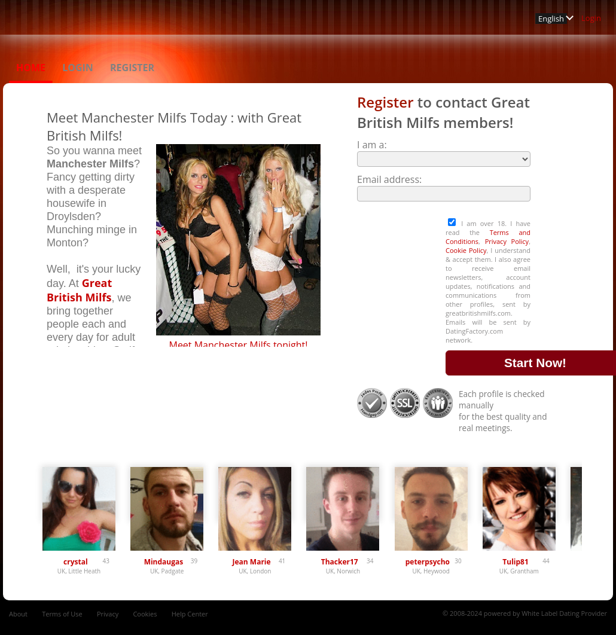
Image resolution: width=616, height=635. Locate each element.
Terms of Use (62, 613)
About (18, 613)
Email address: (389, 179)
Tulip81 (515, 562)
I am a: (372, 144)
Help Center (190, 613)
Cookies (145, 613)
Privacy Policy (507, 241)
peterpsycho (427, 562)
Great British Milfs (79, 290)
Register (132, 67)
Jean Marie (252, 562)
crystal (75, 562)
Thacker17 (339, 562)
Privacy (107, 613)
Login (591, 18)
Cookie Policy (466, 250)
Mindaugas (164, 562)
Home (30, 67)
